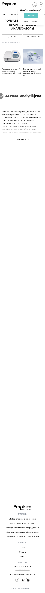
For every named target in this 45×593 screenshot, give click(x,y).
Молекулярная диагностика (22, 523)
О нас (22, 548)
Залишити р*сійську (30, 21)
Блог (23, 556)
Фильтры (12, 37)
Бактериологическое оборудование (22, 528)
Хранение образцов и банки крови (22, 532)
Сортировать (33, 36)
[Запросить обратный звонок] (34, 4)
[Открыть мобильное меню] (41, 4)
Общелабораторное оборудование (22, 536)
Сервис (22, 552)
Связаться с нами (22, 570)
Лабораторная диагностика (22, 519)
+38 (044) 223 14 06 (22, 567)
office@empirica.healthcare (22, 575)
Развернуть (22, 379)
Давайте (31, 15)
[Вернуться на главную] (9, 4)
